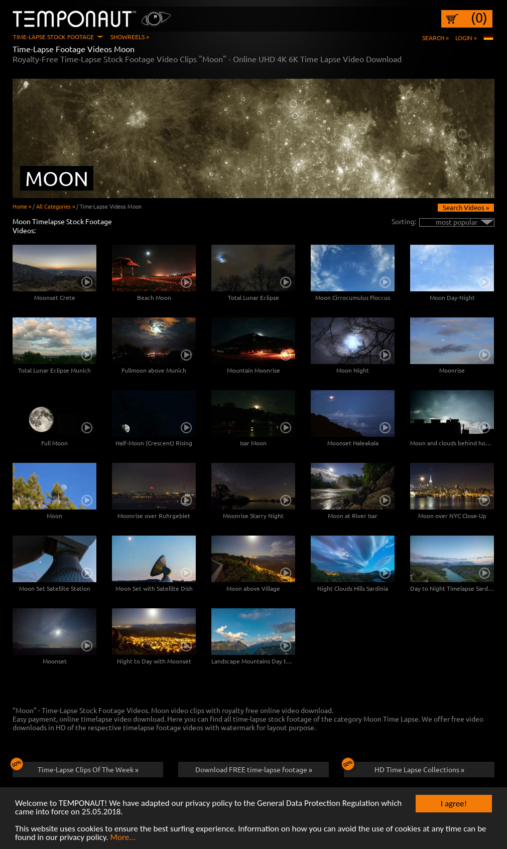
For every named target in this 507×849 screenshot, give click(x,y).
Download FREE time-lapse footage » (253, 769)
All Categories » (55, 206)
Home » (22, 206)
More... (123, 837)
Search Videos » (466, 207)
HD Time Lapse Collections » (404, 768)
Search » (435, 38)
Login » (466, 38)
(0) (479, 18)
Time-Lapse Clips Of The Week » (76, 768)
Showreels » (129, 37)
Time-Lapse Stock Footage (53, 37)
